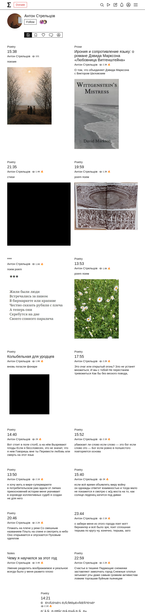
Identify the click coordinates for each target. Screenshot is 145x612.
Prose (78, 46)
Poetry (11, 46)
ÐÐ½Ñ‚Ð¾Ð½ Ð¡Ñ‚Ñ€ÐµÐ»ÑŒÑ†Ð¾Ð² (68, 602)
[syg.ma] (9, 4)
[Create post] (115, 4)
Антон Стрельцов (18, 56)
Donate (20, 4)
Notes (11, 553)
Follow (30, 21)
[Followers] (43, 21)
